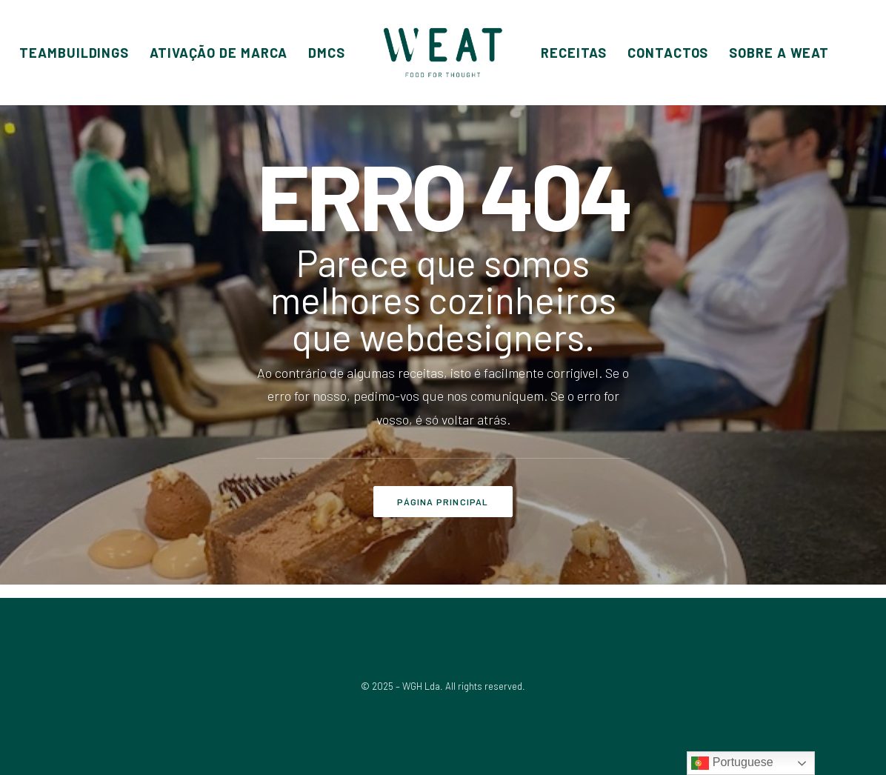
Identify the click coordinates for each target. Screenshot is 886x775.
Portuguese (732, 763)
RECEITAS (574, 52)
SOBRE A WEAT (779, 52)
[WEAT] (443, 53)
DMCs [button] (326, 52)
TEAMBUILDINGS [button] (74, 52)
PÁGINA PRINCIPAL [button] (442, 501)
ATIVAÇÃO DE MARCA (218, 52)
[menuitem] (74, 52)
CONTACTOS (667, 52)
